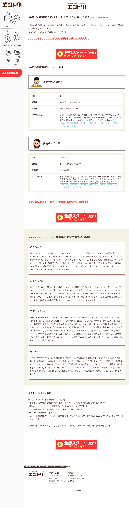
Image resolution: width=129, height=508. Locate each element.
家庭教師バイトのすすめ (57, 495)
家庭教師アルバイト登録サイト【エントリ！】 (40, 481)
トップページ (53, 490)
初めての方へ (53, 492)
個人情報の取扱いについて (76, 492)
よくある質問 (53, 498)
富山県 (62, 481)
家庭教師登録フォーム (75, 490)
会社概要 (71, 495)
